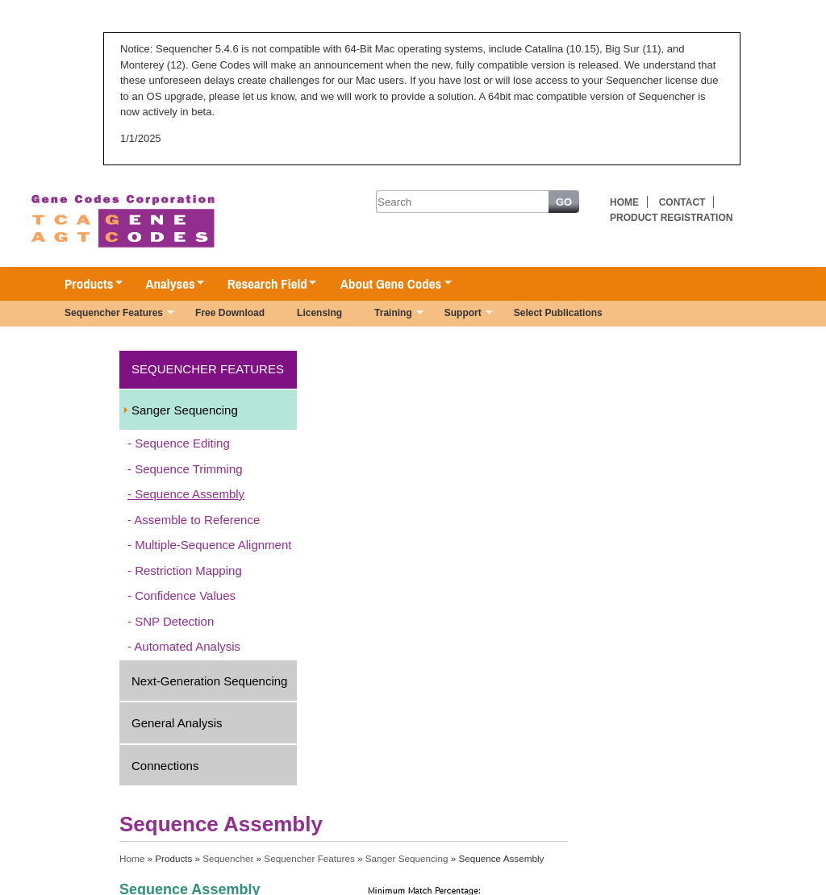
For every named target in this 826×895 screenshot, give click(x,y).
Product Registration (671, 217)
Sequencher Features (111, 314)
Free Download (230, 312)
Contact (682, 202)
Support (460, 314)
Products (85, 284)
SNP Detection (174, 621)
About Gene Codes (387, 284)
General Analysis (177, 723)
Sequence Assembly (189, 494)
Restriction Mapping (188, 570)
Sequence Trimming (188, 469)
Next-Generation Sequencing (209, 681)
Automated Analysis (187, 646)
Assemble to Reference (197, 520)
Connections (164, 765)
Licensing (319, 312)
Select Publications (558, 312)
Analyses (166, 284)
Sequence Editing (182, 443)
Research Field (264, 284)
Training (390, 314)
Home (624, 202)
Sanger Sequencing (184, 410)
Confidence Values (185, 595)
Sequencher (227, 858)
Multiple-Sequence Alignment (213, 545)
